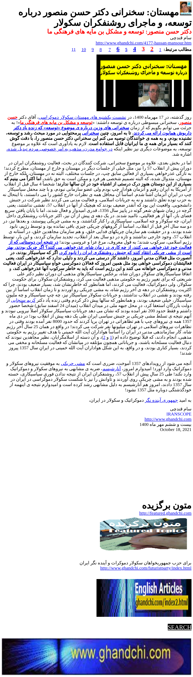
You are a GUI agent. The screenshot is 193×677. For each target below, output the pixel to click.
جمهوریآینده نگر (161, 400)
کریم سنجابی (23, 300)
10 (83, 49)
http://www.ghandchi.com (168, 419)
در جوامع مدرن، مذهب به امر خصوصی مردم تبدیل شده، (59, 148)
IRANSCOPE (178, 414)
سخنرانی (90, 133)
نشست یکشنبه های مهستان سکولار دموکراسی (82, 117)
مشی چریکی (73, 363)
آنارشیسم (112, 368)
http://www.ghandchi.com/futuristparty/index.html (145, 567)
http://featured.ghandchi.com (165, 513)
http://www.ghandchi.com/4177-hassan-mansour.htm (143, 42)
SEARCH (179, 627)
